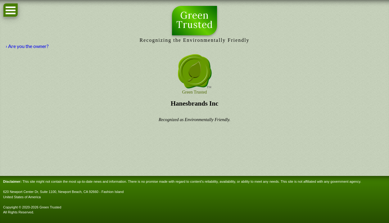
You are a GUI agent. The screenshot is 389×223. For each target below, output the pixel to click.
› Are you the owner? (27, 46)
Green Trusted (194, 20)
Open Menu (10, 10)
